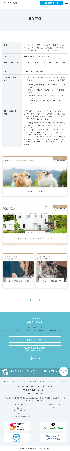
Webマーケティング (20, 381)
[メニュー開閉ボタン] (66, 2)
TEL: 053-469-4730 (35, 394)
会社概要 (43, 381)
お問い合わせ (51, 3)
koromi (9, 3)
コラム (52, 381)
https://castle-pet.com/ (33, 71)
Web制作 (6, 381)
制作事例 (33, 381)
